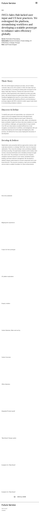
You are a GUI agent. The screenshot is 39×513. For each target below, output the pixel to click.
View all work (19, 497)
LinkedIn (4, 510)
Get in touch (4, 508)
